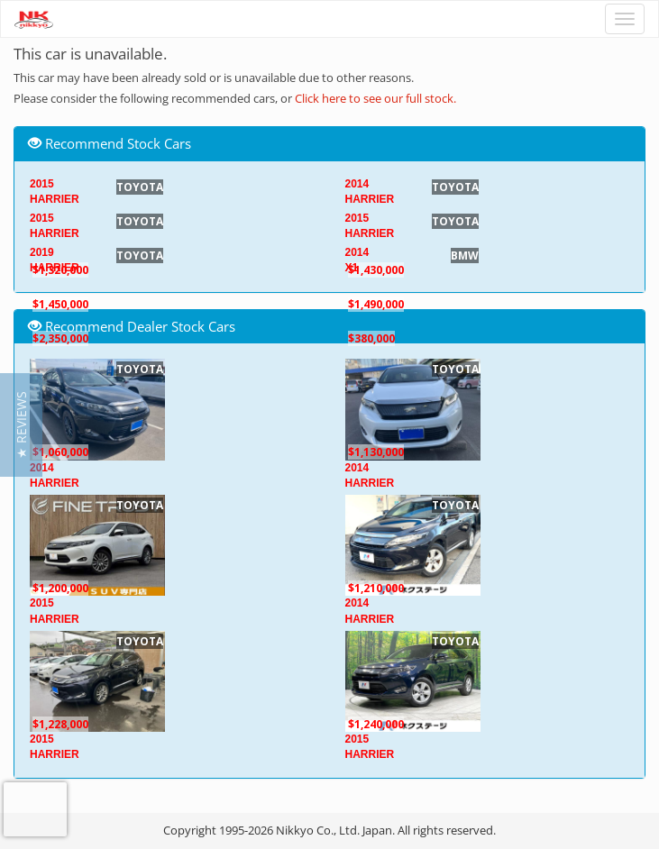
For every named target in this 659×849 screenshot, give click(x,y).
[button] (21, 425)
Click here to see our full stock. (375, 98)
